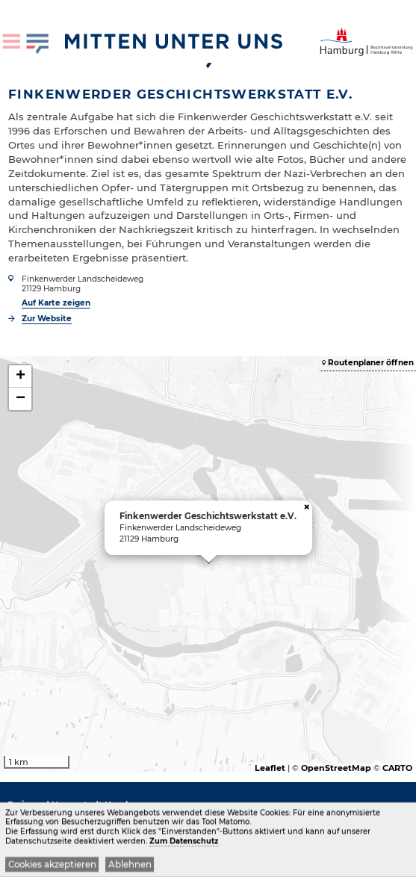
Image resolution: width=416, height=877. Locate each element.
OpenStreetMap (336, 768)
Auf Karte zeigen (56, 303)
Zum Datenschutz (183, 842)
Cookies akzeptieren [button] (52, 866)
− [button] (20, 399)
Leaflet (270, 768)
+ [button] (20, 376)
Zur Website (47, 318)
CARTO (397, 768)
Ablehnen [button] (130, 866)
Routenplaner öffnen (371, 363)
